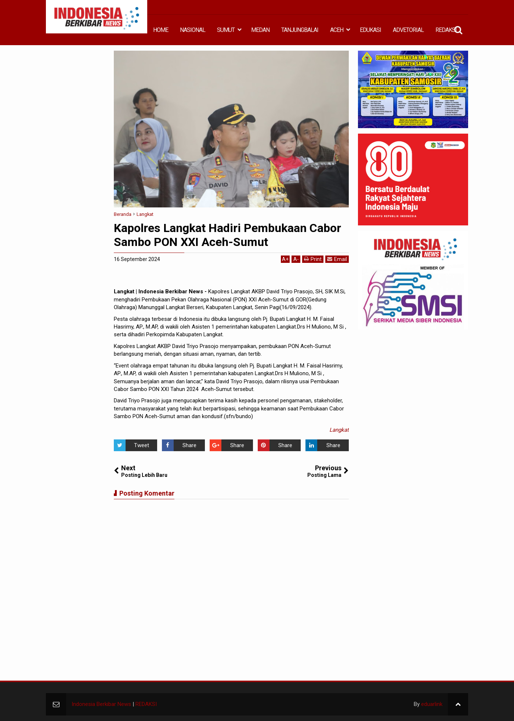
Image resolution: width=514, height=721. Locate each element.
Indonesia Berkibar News (101, 704)
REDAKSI (446, 29)
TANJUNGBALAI (299, 29)
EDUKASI (370, 29)
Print (313, 259)
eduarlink (431, 704)
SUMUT (226, 29)
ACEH (336, 29)
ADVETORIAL (408, 29)
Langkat (339, 430)
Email (337, 259)
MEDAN (260, 29)
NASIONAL (192, 29)
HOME (160, 29)
